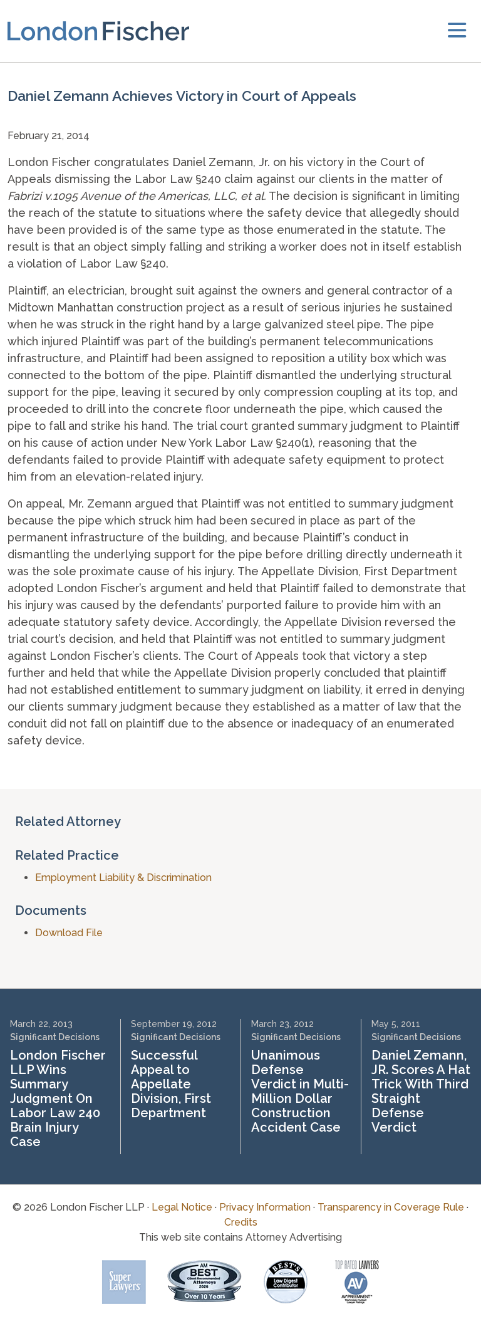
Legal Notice (182, 1207)
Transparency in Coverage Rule (391, 1207)
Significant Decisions (55, 1037)
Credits (240, 1222)
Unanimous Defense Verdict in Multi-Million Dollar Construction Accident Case (300, 1091)
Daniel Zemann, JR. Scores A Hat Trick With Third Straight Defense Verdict (420, 1091)
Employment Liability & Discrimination (123, 878)
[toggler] (456, 31)
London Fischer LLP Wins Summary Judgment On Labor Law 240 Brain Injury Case (58, 1098)
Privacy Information (265, 1207)
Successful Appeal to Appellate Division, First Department (171, 1084)
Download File (69, 933)
